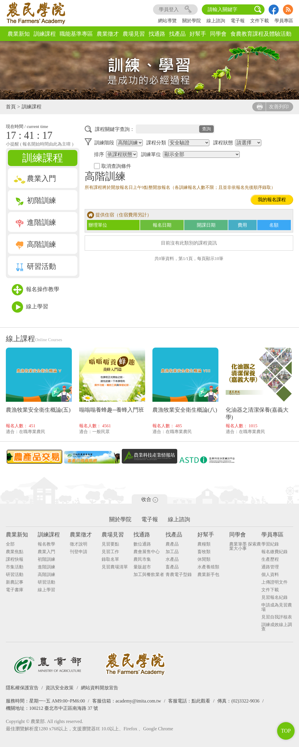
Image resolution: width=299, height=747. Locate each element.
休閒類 (204, 559)
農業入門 (35, 178)
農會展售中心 (146, 552)
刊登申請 (78, 552)
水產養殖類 (208, 567)
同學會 (218, 34)
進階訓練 (35, 222)
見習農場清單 (115, 567)
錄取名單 (110, 559)
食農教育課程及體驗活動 (260, 34)
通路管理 (270, 567)
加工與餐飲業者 (148, 574)
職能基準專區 (76, 34)
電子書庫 (14, 590)
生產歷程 (270, 559)
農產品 (172, 544)
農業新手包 (208, 574)
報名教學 (46, 544)
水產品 (172, 559)
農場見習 (134, 34)
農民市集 (142, 559)
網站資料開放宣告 (99, 687)
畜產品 (172, 567)
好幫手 (198, 34)
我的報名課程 (272, 199)
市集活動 (14, 567)
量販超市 (142, 567)
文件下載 (259, 20)
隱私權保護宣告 (22, 687)
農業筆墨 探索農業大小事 (245, 546)
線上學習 (30, 307)
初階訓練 (35, 200)
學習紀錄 (270, 544)
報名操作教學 (35, 289)
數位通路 (142, 544)
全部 (10, 544)
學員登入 (175, 9)
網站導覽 (167, 20)
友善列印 (273, 106)
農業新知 (19, 34)
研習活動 (35, 266)
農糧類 (204, 544)
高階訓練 (35, 244)
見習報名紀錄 (274, 597)
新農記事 (14, 582)
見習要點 (110, 544)
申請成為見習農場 (276, 607)
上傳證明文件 (274, 582)
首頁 (11, 107)
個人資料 (270, 574)
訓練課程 (45, 34)
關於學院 (191, 20)
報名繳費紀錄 (274, 552)
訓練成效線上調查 (276, 627)
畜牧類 (204, 552)
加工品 (172, 552)
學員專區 (283, 20)
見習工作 (110, 552)
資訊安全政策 (60, 687)
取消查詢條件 (112, 166)
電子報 (238, 20)
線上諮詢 (215, 20)
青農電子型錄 (179, 574)
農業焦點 (14, 552)
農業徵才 (108, 34)
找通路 (157, 34)
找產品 (177, 34)
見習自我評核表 (276, 617)
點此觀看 (201, 700)
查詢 (206, 129)
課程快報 (14, 559)
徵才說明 (78, 544)
